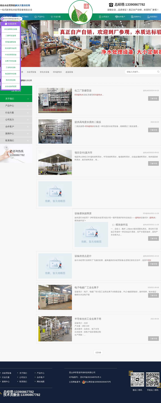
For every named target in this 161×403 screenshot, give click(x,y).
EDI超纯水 (57, 72)
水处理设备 (31, 72)
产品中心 (41, 17)
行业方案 (57, 17)
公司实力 (105, 17)
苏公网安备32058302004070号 (98, 382)
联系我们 (153, 17)
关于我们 (24, 17)
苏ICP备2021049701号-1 (90, 377)
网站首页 (8, 17)
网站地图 (40, 381)
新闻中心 (137, 17)
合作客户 (121, 17)
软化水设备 (44, 72)
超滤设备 (69, 72)
